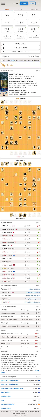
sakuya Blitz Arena (34, 289)
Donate (37, 412)
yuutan (5, 289)
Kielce (7, 236)
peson (5, 299)
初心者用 (4, 310)
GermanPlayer (34, 404)
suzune (7, 232)
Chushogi (4, 323)
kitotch (7, 275)
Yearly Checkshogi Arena (32, 302)
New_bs (6, 281)
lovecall (8, 255)
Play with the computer (20, 52)
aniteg (36, 388)
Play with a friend (20, 48)
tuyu (7, 239)
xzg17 (5, 302)
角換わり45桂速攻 (6, 340)
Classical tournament (8, 313)
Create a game (20, 44)
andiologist (6, 296)
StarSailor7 (36, 384)
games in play (33, 56)
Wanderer (37, 396)
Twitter (25, 415)
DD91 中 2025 (5, 344)
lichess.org (24, 413)
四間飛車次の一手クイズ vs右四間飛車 (12, 334)
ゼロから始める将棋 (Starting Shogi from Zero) (16, 337)
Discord (15, 415)
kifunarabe (7, 249)
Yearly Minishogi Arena (33, 292)
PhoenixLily (7, 292)
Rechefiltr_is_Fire (33, 381)
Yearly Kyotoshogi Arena (32, 299)
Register (24, 3)
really (13, 61)
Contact (16, 412)
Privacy (32, 412)
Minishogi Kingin (7, 316)
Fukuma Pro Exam (7, 347)
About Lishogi (5, 412)
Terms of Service (24, 412)
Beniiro (7, 226)
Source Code (16, 413)
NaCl (7, 245)
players (5, 56)
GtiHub (20, 415)
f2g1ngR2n (7, 268)
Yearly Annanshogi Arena (32, 296)
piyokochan (9, 229)
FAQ (11, 412)
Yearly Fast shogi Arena (9, 320)
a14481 (6, 259)
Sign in (32, 3)
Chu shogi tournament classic (11, 326)
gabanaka (8, 242)
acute (6, 262)
